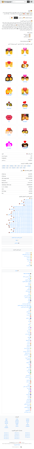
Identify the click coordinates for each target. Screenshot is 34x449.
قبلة (15, 165)
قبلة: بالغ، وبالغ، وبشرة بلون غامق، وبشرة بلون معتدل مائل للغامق (20, 232)
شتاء (30, 335)
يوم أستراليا (28, 394)
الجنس (29, 287)
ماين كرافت (28, 381)
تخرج (29, 310)
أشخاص (3, 165)
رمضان (29, 327)
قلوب (29, 364)
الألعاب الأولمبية (28, 279)
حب (21, 165)
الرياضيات (29, 289)
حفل (30, 319)
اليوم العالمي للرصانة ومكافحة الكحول (24, 305)
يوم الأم (29, 396)
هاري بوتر (29, 388)
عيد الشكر (29, 345)
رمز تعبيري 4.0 (6, 434)
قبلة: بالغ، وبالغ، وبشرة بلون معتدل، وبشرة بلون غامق (22, 221)
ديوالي (29, 324)
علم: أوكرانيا (29, 265)
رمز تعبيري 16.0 (17, 438)
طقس (29, 338)
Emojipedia (6, 427)
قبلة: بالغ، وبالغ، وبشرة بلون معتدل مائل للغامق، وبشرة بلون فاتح (20, 222)
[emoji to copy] (12, 18)
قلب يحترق (29, 259)
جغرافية (29, 313)
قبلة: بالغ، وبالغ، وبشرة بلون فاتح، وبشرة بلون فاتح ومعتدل (21, 206)
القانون (29, 302)
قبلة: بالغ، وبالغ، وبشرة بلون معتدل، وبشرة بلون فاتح (22, 217)
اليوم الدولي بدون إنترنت (26, 303)
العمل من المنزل (28, 297)
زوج (7, 167)
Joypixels (25, 108)
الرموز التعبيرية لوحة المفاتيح (17, 237)
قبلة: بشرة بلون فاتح (28, 199)
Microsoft (9, 81)
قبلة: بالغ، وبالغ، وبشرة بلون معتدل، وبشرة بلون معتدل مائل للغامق (20, 220)
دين (30, 322)
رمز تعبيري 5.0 (17, 434)
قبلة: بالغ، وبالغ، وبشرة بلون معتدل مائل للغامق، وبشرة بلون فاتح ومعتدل (19, 224)
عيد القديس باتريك (27, 348)
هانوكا (29, 389)
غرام (17, 167)
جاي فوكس (28, 311)
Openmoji (9, 108)
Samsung (25, 81)
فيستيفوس (29, 359)
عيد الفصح (29, 346)
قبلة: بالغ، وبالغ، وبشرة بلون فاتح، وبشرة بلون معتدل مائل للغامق (20, 209)
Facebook (25, 68)
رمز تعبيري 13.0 (27, 435)
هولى (29, 391)
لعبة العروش (28, 375)
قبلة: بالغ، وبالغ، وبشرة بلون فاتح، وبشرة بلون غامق (23, 210)
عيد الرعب (29, 343)
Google (9, 55)
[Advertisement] (17, 6)
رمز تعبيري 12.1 (17, 435)
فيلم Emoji (29, 362)
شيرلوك (29, 337)
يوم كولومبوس (28, 410)
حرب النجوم (28, 318)
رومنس (3, 167)
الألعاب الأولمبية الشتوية (26, 281)
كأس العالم (29, 367)
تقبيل (7, 165)
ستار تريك (29, 330)
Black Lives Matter (27, 273)
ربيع (30, 326)
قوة (30, 365)
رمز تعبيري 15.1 (6, 438)
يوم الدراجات (28, 402)
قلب (21, 167)
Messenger (9, 95)
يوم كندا (29, 408)
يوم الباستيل (28, 400)
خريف (29, 321)
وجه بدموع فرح (29, 252)
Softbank (25, 148)
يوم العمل (29, 405)
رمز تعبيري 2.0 (17, 432)
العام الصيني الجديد (27, 295)
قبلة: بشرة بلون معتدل (27, 202)
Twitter (9, 68)
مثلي (30, 383)
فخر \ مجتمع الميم (27, 354)
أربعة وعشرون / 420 (27, 276)
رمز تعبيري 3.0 (27, 432)
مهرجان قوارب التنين (27, 386)
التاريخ (29, 283)
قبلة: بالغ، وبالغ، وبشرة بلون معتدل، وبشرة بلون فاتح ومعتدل (21, 218)
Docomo (17, 426)
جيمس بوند (29, 314)
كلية (30, 373)
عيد (10, 167)
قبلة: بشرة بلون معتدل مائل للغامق (25, 203)
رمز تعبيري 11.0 (27, 434)
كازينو (29, 369)
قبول (30, 262)
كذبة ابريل (29, 370)
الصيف (29, 294)
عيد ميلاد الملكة (28, 353)
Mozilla (9, 134)
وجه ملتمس (29, 257)
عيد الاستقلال (28, 340)
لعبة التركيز (17, 243)
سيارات (29, 332)
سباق (29, 329)
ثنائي (18, 165)
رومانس (28, 165)
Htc (9, 121)
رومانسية (11, 165)
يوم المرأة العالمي (27, 407)
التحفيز (29, 284)
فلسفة (29, 356)
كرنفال (29, 372)
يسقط (29, 392)
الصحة (29, 292)
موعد (24, 167)
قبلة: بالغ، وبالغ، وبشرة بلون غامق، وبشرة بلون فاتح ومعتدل (21, 229)
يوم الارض (29, 399)
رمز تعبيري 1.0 (6, 432)
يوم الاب (29, 397)
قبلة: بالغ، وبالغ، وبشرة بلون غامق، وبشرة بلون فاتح (23, 228)
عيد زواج (13, 167)
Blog (17, 240)
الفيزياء (29, 300)
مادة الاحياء (29, 380)
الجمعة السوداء (28, 286)
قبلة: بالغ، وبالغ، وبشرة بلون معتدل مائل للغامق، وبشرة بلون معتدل (20, 225)
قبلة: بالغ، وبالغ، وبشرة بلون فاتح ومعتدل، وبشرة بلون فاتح (21, 211)
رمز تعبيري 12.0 (6, 435)
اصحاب (29, 278)
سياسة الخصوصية (17, 444)
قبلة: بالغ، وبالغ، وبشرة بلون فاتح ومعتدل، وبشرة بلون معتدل (21, 213)
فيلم (30, 361)
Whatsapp (25, 95)
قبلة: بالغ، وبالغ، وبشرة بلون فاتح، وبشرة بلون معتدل (22, 207)
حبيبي (25, 165)
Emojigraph (8, 2)
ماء (30, 378)
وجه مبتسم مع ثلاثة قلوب (27, 254)
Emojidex (25, 121)
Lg (25, 134)
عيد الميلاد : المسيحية (27, 351)
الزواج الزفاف (28, 291)
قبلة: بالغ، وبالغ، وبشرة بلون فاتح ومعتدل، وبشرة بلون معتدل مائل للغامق (19, 214)
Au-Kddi (9, 148)
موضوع (17, 270)
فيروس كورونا (28, 357)
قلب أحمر (29, 260)
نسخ (16, 17)
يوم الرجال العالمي (27, 404)
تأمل (30, 308)
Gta (30, 275)
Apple (25, 55)
